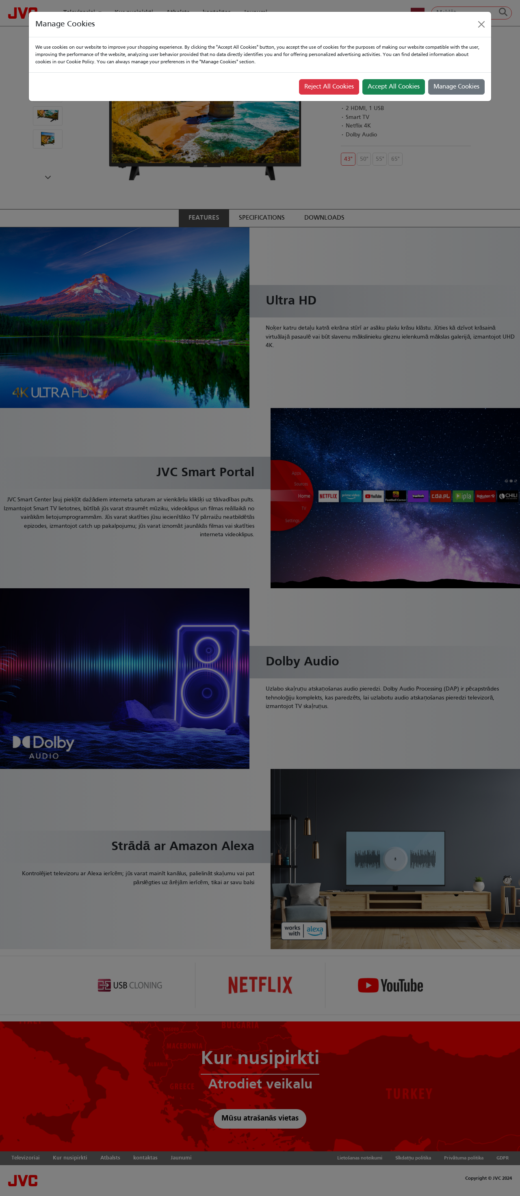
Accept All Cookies (394, 87)
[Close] (481, 24)
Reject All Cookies (329, 87)
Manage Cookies (456, 87)
